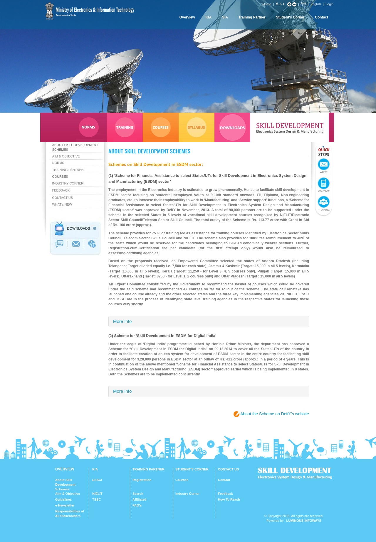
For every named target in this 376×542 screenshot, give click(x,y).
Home (267, 4)
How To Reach (229, 499)
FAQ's (137, 505)
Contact (321, 17)
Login (329, 4)
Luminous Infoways (303, 520)
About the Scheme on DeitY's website (274, 413)
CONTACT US (228, 469)
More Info (122, 321)
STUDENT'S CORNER (192, 469)
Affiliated (139, 499)
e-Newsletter (64, 505)
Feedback (225, 493)
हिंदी (303, 4)
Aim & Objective (67, 493)
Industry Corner (187, 493)
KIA (209, 17)
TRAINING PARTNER (148, 469)
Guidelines (63, 499)
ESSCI (97, 480)
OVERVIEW (64, 469)
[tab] (209, 321)
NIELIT (97, 493)
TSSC (96, 499)
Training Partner (252, 17)
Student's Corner (290, 17)
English (315, 4)
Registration (141, 480)
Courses (181, 480)
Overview (187, 17)
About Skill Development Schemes (65, 484)
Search (137, 493)
